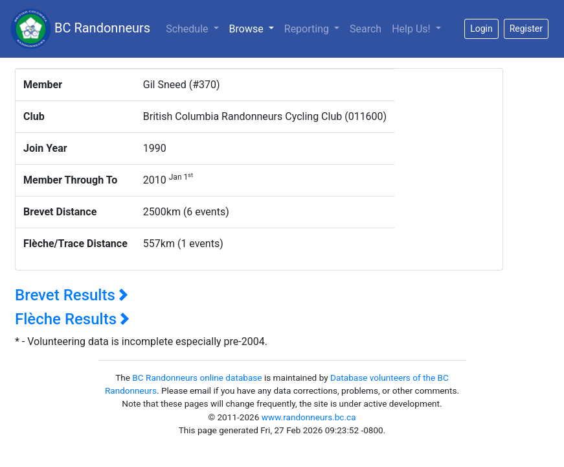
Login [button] (481, 28)
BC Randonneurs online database (197, 377)
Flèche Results (72, 319)
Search (365, 29)
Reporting (308, 29)
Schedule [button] (188, 29)
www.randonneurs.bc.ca (309, 417)
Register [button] (526, 28)
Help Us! (412, 29)
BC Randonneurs (80, 28)
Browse (254, 28)
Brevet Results (71, 295)
